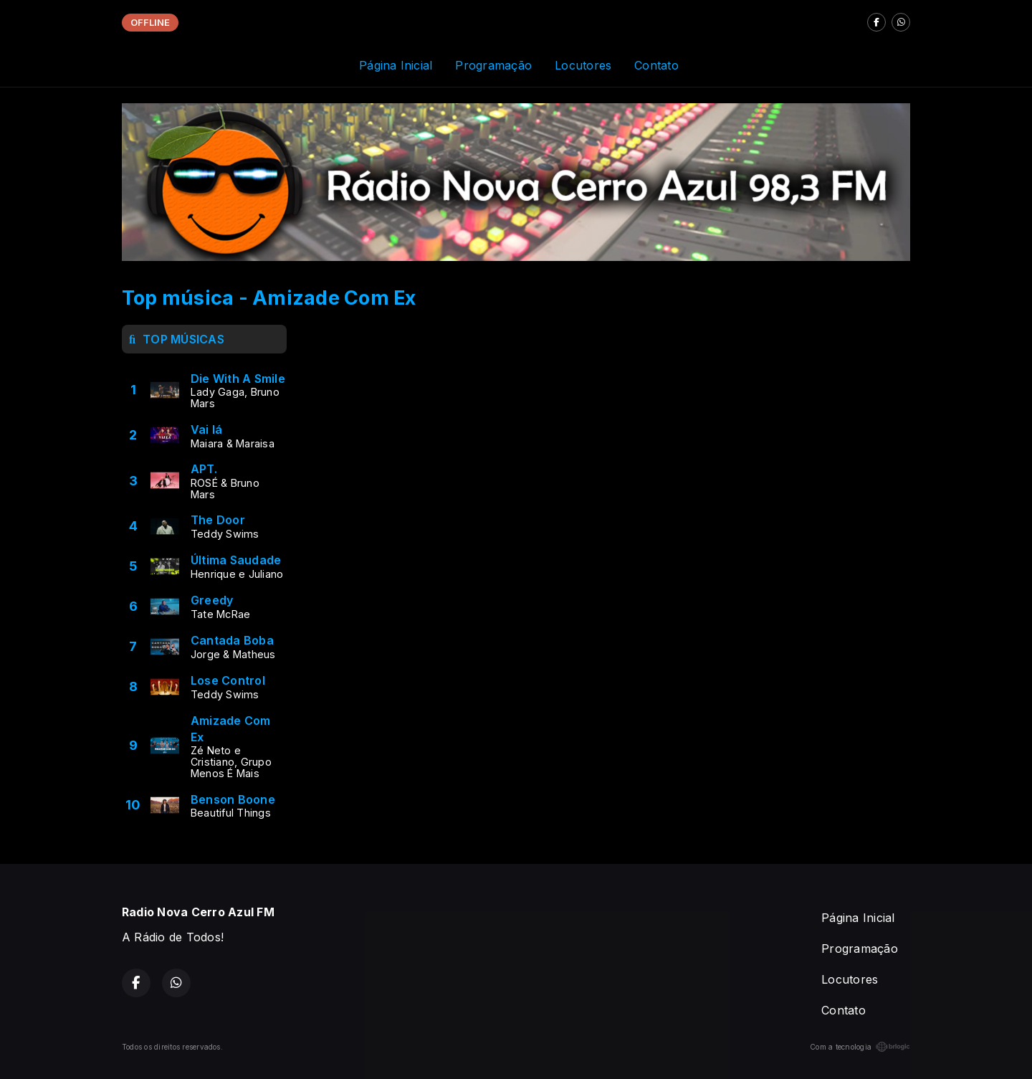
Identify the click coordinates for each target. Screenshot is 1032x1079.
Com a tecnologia (860, 1047)
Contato (656, 65)
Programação (493, 65)
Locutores (583, 65)
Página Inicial (395, 65)
